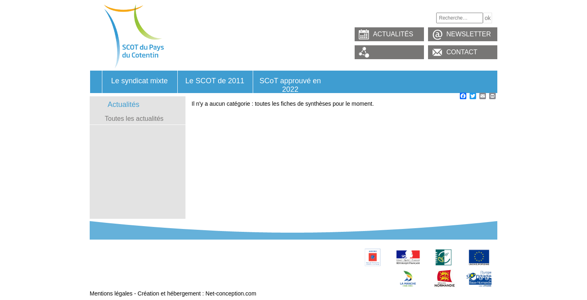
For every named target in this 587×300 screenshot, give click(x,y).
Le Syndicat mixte (114, 250)
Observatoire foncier (239, 259)
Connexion (227, 277)
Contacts (224, 268)
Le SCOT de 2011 (215, 81)
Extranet (102, 286)
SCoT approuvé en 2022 (290, 85)
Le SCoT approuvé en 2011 (248, 250)
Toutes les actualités (134, 118)
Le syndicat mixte (139, 81)
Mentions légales (111, 293)
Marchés (103, 277)
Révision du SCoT (115, 259)
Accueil (96, 82)
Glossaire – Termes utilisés (126, 268)
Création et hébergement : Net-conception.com (197, 293)
